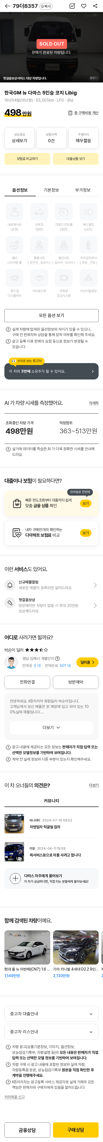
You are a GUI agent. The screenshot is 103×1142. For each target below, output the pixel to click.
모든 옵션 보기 (51, 315)
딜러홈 (85, 662)
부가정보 (83, 190)
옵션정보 (20, 190)
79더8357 (32, 6)
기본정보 (51, 190)
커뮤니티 (51, 800)
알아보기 (51, 503)
